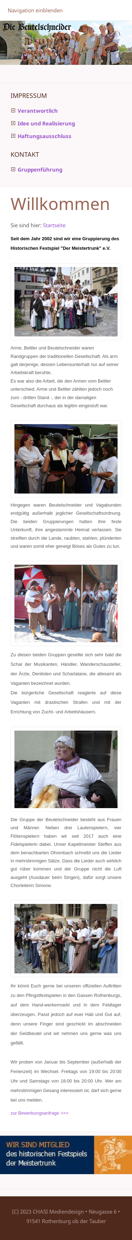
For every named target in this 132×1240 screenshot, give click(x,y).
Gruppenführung (40, 169)
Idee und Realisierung (46, 123)
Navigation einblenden (35, 10)
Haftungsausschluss (44, 136)
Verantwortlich (38, 110)
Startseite (54, 225)
